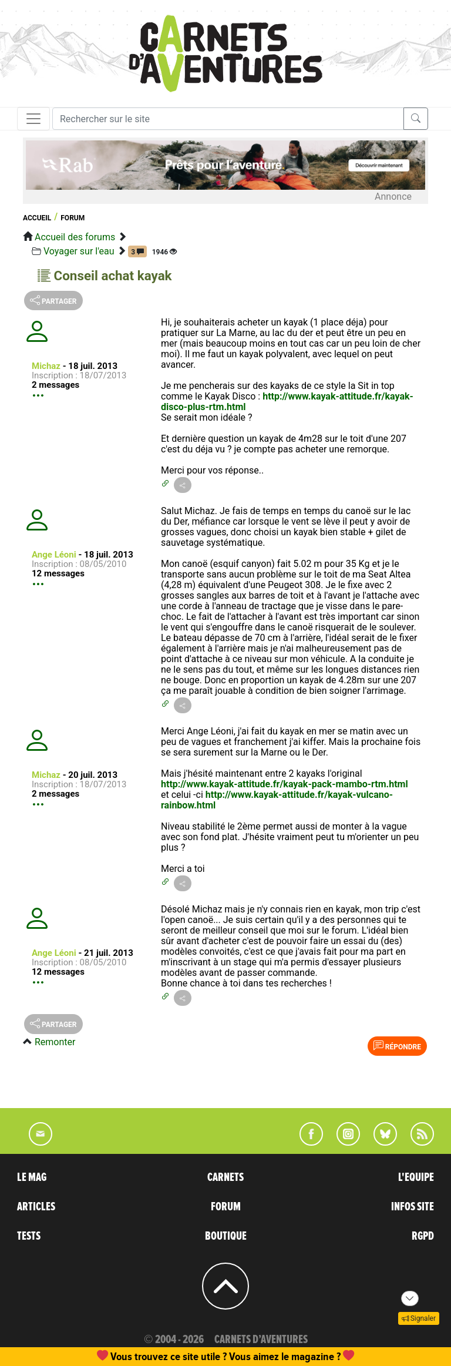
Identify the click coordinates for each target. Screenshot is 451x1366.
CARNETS (225, 1177)
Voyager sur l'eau (79, 251)
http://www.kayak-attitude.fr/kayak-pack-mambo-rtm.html (284, 784)
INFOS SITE (412, 1207)
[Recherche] (228, 119)
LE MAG (31, 1177)
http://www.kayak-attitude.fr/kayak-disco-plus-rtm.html (287, 401)
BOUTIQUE (226, 1236)
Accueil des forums (75, 237)
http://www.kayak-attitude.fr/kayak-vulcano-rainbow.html (277, 800)
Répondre (397, 1046)
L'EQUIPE (416, 1177)
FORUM (226, 1207)
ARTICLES (36, 1207)
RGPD (423, 1236)
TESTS (29, 1236)
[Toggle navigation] (33, 118)
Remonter (55, 1042)
